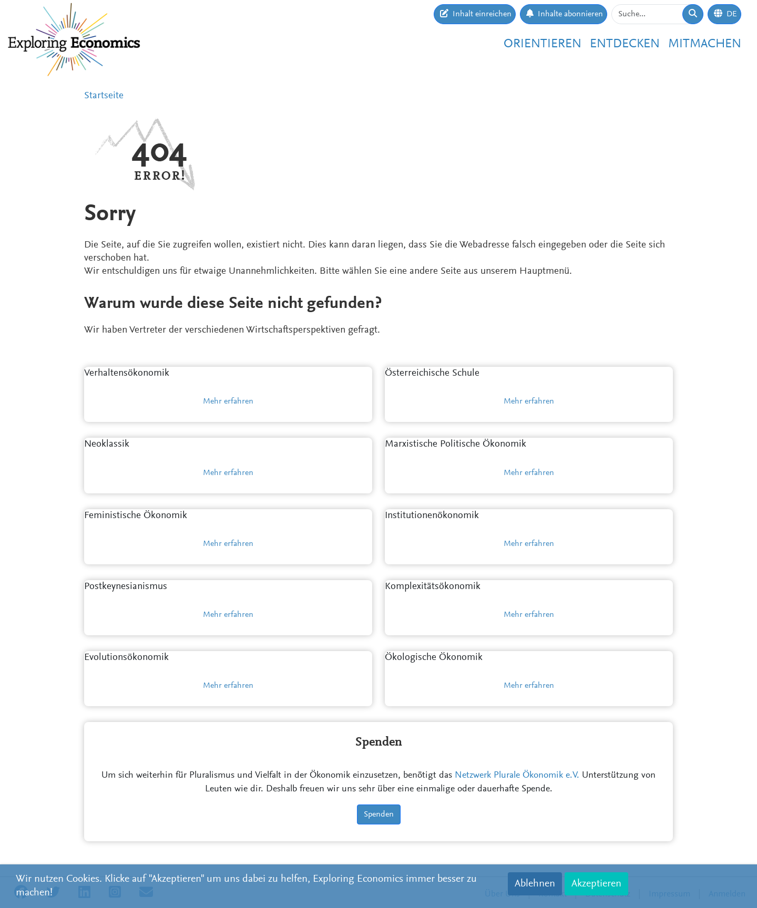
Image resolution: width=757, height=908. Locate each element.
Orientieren (542, 44)
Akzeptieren (596, 884)
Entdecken (625, 44)
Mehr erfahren (228, 401)
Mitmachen (704, 44)
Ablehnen (535, 884)
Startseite (104, 96)
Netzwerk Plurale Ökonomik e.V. (517, 775)
